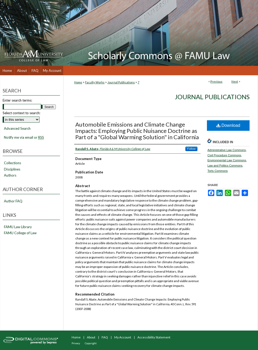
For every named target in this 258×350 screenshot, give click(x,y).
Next (234, 81)
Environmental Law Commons (226, 160)
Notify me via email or (24, 138)
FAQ (105, 337)
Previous (216, 81)
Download (228, 125)
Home (78, 82)
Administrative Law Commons (226, 150)
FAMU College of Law (20, 233)
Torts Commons (217, 170)
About (91, 337)
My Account (122, 337)
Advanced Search (17, 128)
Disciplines (12, 169)
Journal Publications (121, 82)
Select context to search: (21, 113)
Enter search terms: (17, 100)
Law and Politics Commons (224, 165)
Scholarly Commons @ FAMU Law (160, 33)
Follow (191, 148)
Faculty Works (95, 82)
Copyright (91, 343)
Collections (12, 163)
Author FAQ (13, 201)
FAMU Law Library (18, 227)
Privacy (76, 343)
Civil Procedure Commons (224, 155)
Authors (10, 175)
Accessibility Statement (153, 337)
